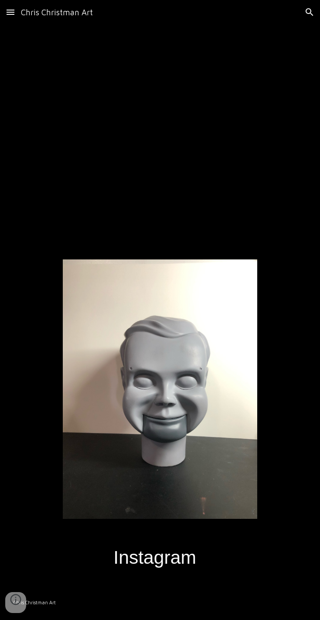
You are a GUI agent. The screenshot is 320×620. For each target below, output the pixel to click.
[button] (10, 12)
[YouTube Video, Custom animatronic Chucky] (160, 136)
